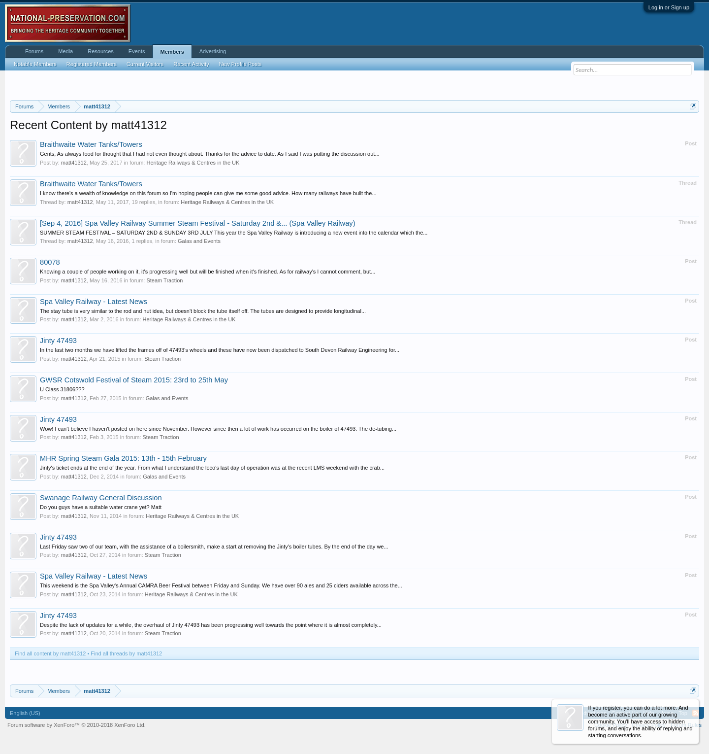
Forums (34, 51)
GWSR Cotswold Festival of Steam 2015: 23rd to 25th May (134, 380)
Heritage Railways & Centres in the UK (192, 163)
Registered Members (91, 64)
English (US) (25, 713)
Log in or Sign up (668, 7)
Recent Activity (191, 64)
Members (172, 52)
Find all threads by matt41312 (126, 653)
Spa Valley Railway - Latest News (93, 302)
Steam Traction (164, 280)
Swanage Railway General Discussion (101, 498)
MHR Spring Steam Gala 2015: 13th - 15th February (123, 458)
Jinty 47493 (58, 340)
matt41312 (74, 163)
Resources (101, 51)
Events (137, 51)
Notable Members (35, 64)
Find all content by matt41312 (50, 653)
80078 (50, 262)
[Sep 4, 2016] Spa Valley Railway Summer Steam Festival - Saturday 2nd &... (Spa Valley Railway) (197, 223)
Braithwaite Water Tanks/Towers (91, 144)
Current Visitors (145, 64)
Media (65, 51)
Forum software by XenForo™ (76, 725)
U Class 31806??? (62, 389)
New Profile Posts (240, 64)
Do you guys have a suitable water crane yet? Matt (100, 507)
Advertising (212, 51)
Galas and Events (199, 241)
